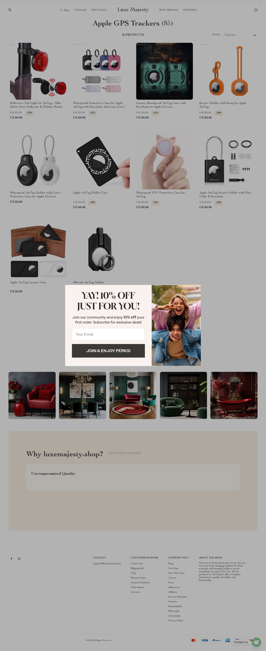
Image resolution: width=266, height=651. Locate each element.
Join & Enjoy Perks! (108, 350)
